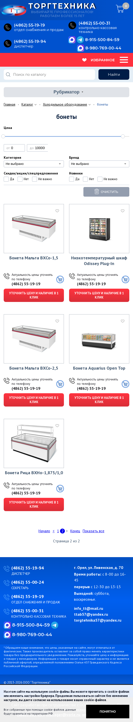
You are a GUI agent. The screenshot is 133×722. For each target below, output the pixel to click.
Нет (26, 179)
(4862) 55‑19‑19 (29, 25)
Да (12, 179)
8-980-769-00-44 (103, 48)
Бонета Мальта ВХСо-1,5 (33, 258)
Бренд (74, 157)
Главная (9, 104)
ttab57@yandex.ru (91, 614)
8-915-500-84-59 (102, 39)
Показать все (93, 531)
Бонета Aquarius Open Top (99, 368)
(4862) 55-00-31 (27, 610)
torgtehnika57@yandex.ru (97, 620)
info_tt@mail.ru (88, 608)
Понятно (108, 711)
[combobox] (34, 163)
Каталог (27, 104)
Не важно (45, 179)
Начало (44, 531)
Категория (12, 157)
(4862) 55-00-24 (27, 582)
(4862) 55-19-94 (27, 568)
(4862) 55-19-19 (26, 283)
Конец (75, 531)
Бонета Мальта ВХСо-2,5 (33, 368)
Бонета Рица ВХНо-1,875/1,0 (34, 472)
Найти (114, 74)
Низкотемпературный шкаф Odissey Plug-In (99, 260)
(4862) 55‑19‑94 (30, 41)
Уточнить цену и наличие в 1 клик (33, 295)
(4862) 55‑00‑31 (94, 23)
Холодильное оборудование (65, 104)
